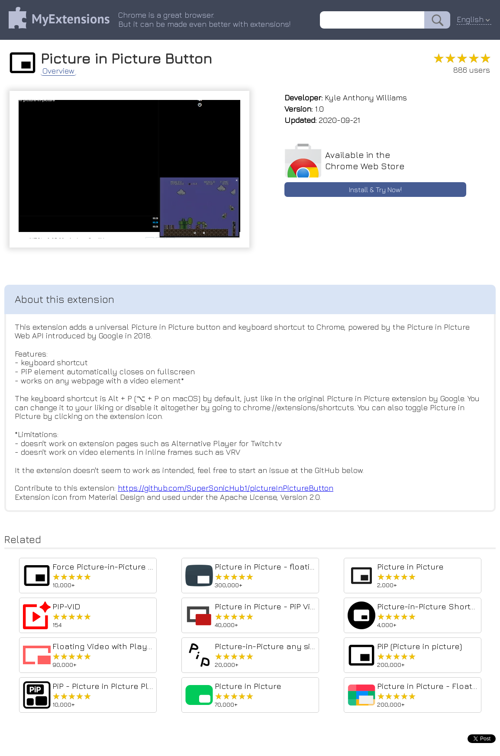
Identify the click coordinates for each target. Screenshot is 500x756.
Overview (58, 71)
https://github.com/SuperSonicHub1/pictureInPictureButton (225, 487)
